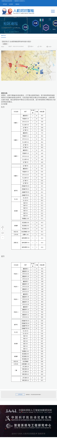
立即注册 (7, 6)
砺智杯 (5, 49)
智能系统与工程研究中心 (19, 1)
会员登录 (19, 6)
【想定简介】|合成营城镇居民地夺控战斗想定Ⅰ (16, 47)
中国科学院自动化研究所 (7, 1)
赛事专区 (6, 40)
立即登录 (20, 400)
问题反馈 (30, 6)
